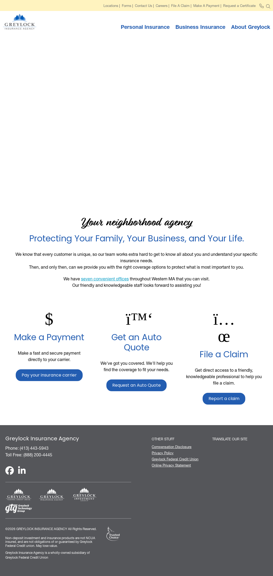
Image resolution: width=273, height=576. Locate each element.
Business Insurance (200, 27)
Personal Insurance (145, 27)
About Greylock (250, 27)
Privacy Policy (163, 453)
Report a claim (223, 398)
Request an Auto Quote (136, 385)
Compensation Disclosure (171, 447)
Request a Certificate (239, 6)
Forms (126, 6)
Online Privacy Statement (171, 465)
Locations (110, 6)
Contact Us (143, 6)
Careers (161, 6)
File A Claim (180, 6)
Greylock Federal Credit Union (175, 459)
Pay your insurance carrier (49, 375)
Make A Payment (206, 6)
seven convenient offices (105, 278)
